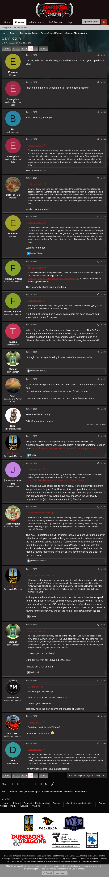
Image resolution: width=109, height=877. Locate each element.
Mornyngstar (13, 523)
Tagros (13, 341)
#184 (103, 139)
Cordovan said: (35, 300)
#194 (103, 463)
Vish (12, 396)
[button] (44, 22)
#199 (103, 716)
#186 (103, 216)
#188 (103, 294)
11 (35, 48)
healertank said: (35, 145)
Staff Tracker (55, 22)
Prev (7, 48)
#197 (103, 625)
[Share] (98, 55)
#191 (103, 379)
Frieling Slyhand (13, 278)
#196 (103, 569)
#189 (103, 325)
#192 (103, 409)
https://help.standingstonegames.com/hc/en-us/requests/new (64, 448)
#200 (103, 743)
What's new (35, 22)
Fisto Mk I (12, 733)
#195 (103, 507)
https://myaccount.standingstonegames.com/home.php (53, 278)
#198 (103, 680)
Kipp (13, 426)
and (38, 371)
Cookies (56, 803)
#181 (103, 55)
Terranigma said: (35, 268)
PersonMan (12, 697)
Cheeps (12, 369)
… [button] (18, 48)
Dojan (13, 760)
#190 (103, 352)
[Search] (104, 22)
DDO (6, 799)
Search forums (21, 27)
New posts (6, 27)
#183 (103, 112)
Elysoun (12, 72)
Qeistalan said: (35, 722)
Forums (19, 22)
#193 (103, 436)
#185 (103, 178)
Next (42, 48)
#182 (103, 82)
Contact (102, 803)
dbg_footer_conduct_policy (79, 803)
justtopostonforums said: (39, 513)
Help (69, 22)
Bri (13, 129)
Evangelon (13, 99)
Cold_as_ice (13, 194)
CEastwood (9, 43)
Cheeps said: (34, 687)
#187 (103, 262)
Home (7, 22)
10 (30, 48)
